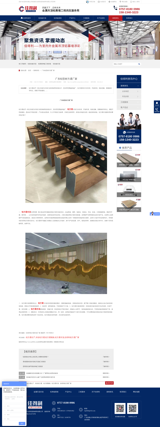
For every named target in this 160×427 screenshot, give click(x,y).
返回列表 (109, 383)
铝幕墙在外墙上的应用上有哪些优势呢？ (36, 357)
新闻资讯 (115, 18)
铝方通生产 (30, 383)
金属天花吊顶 (38, 392)
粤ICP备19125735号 (29, 414)
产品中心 (72, 18)
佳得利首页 (26, 18)
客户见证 (124, 107)
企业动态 (125, 91)
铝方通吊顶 (55, 383)
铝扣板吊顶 (42, 18)
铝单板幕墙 (58, 18)
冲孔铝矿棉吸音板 (129, 180)
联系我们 (129, 18)
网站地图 (124, 1)
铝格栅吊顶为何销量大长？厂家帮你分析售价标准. (42, 373)
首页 (29, 70)
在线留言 (103, 1)
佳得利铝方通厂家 (65, 383)
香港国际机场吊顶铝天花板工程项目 (34, 361)
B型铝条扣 (129, 195)
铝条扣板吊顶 (32, 64)
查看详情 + (106, 373)
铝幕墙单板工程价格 (44, 64)
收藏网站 (114, 1)
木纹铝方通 (38, 383)
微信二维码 (136, 1)
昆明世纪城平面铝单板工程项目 (33, 366)
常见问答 (125, 96)
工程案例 (86, 18)
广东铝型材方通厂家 (48, 70)
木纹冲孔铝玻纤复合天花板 (129, 209)
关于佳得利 (101, 18)
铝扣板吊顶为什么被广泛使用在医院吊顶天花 (40, 377)
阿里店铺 (92, 1)
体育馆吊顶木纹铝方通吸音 (129, 165)
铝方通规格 (47, 383)
